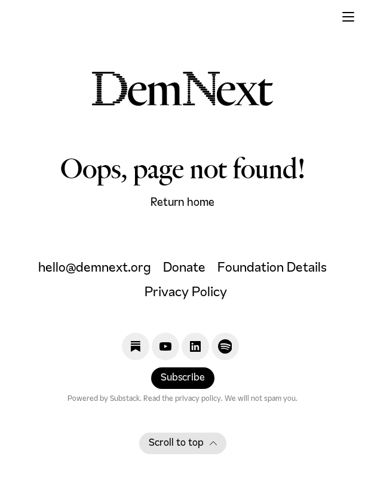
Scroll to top (183, 443)
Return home (182, 202)
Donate (184, 268)
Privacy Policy (186, 293)
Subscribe (183, 378)
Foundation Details (272, 268)
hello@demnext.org (94, 268)
